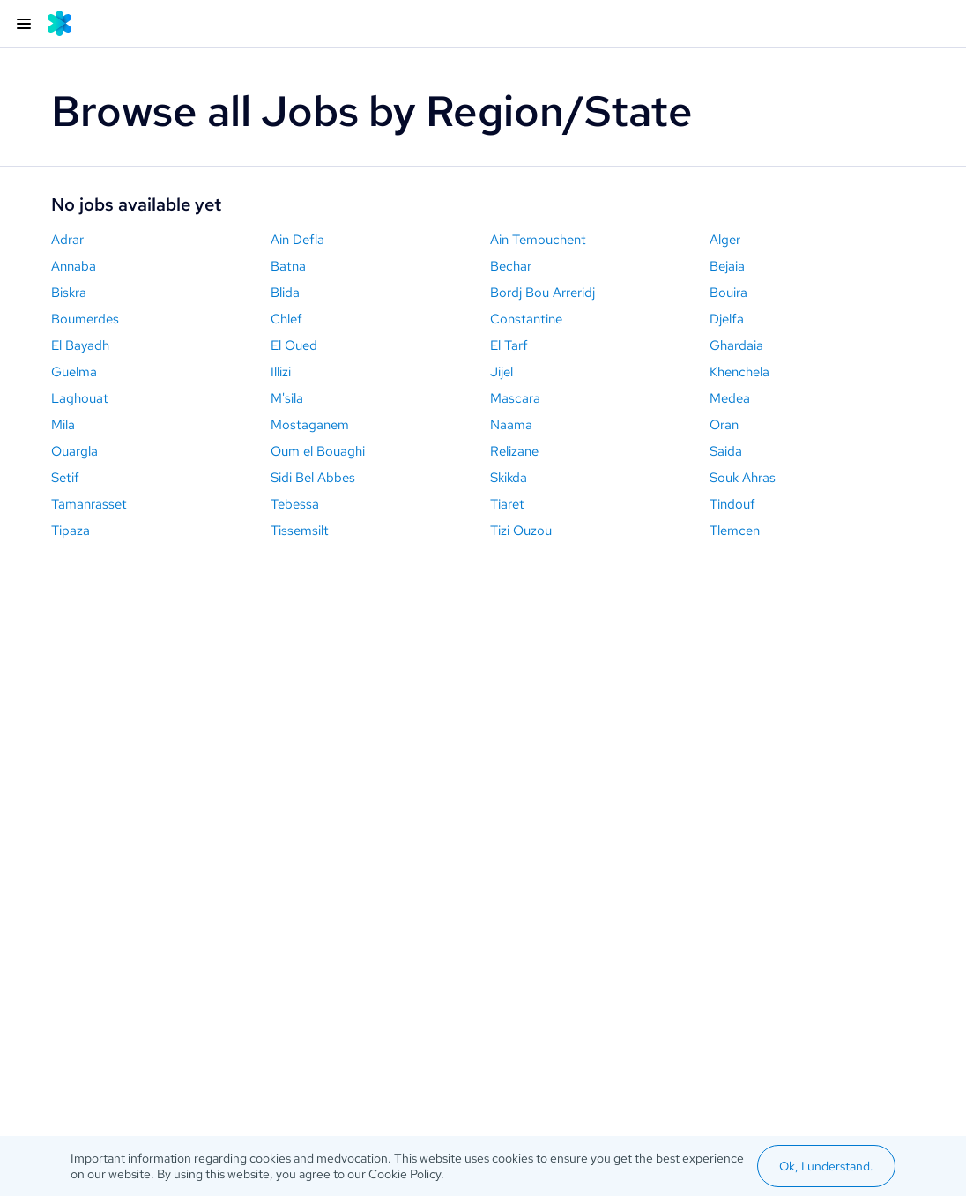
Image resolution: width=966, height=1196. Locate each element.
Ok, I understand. (826, 1166)
